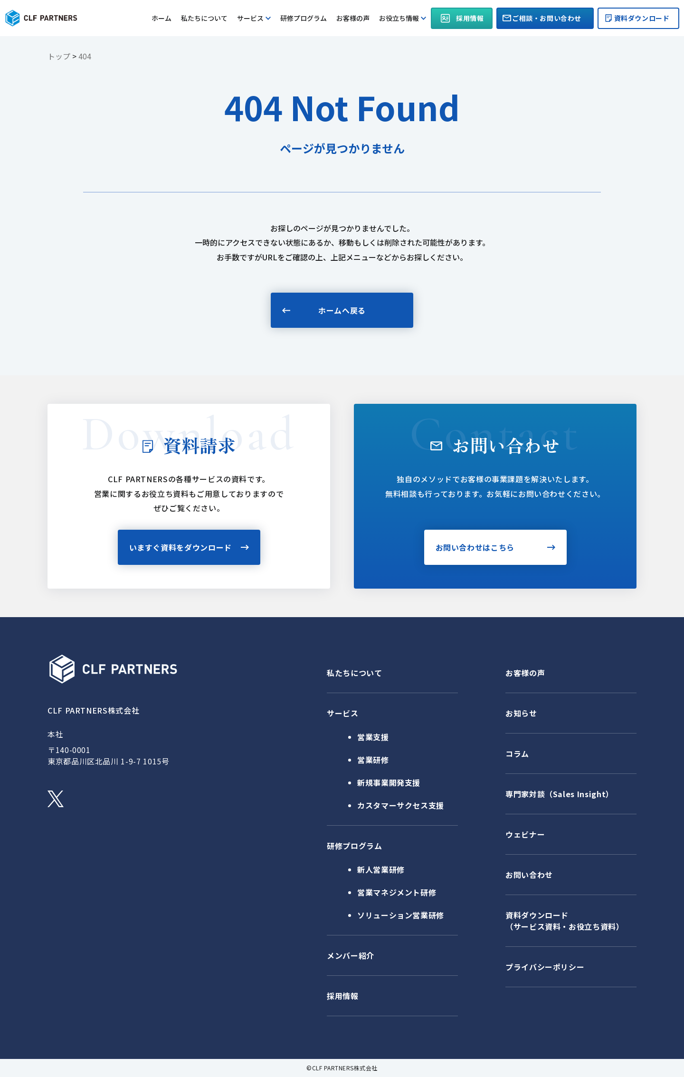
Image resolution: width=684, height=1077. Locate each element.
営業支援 (373, 737)
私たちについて (204, 18)
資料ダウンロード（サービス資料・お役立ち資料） (564, 920)
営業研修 (373, 759)
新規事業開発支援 (388, 782)
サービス (254, 18)
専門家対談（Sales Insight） (559, 794)
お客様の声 (353, 18)
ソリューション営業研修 (400, 915)
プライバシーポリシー (544, 966)
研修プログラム (303, 18)
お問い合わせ (529, 874)
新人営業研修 (381, 869)
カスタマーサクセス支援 (400, 805)
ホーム (161, 18)
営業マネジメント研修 (396, 892)
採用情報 (343, 995)
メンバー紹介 (350, 955)
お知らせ (521, 713)
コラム (517, 753)
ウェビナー (525, 834)
